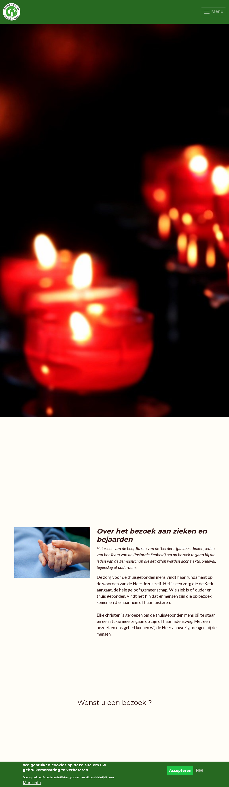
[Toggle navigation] (213, 11)
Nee (199, 771)
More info (32, 783)
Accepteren (180, 771)
